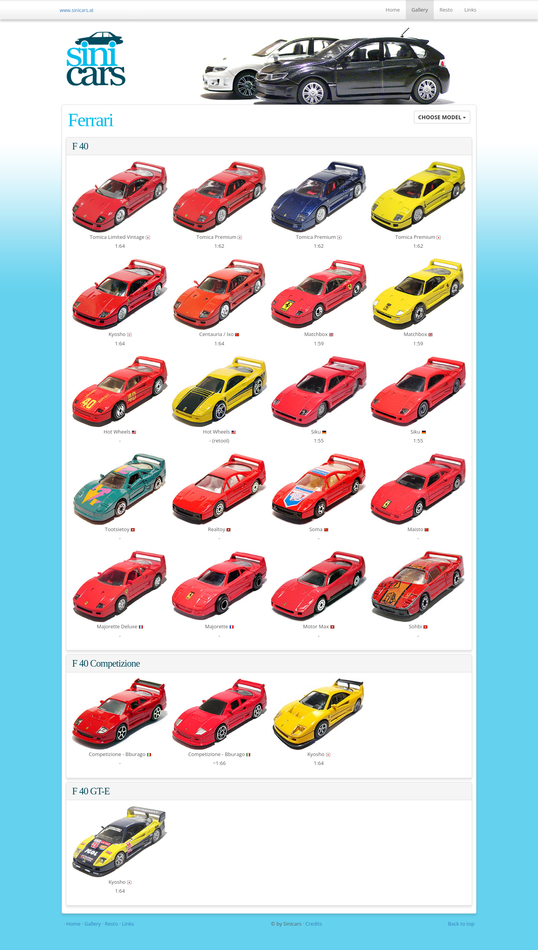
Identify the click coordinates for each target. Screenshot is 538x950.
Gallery (420, 9)
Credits (313, 923)
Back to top (461, 923)
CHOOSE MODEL (442, 117)
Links (470, 9)
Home (393, 9)
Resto (446, 9)
